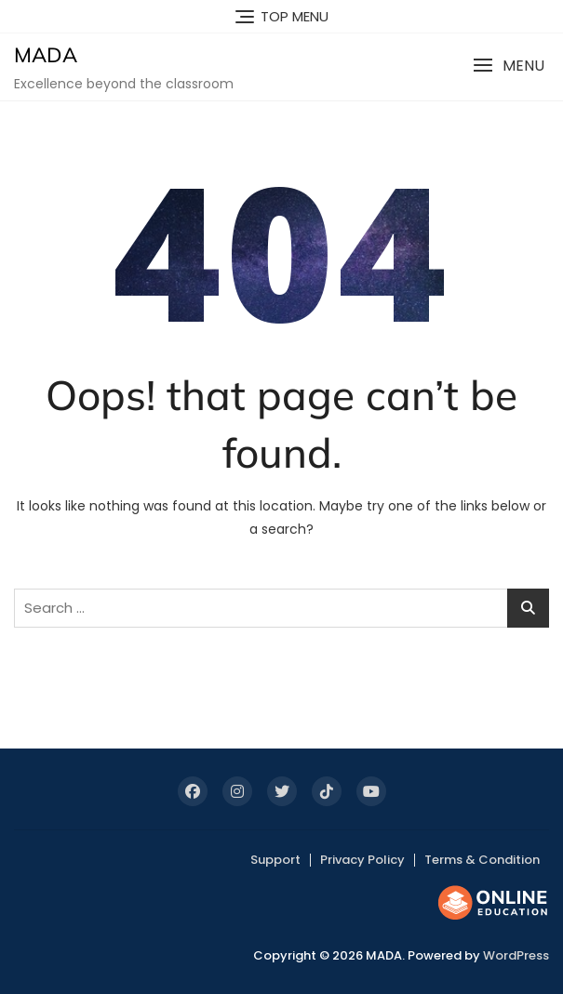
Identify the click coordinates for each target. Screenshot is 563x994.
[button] (508, 65)
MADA (45, 55)
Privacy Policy (362, 859)
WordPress (516, 955)
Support (275, 859)
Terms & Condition (482, 859)
